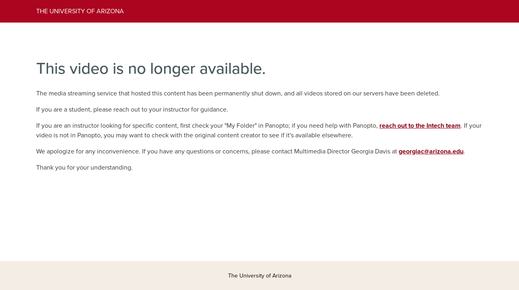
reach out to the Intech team (420, 126)
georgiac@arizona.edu (431, 151)
